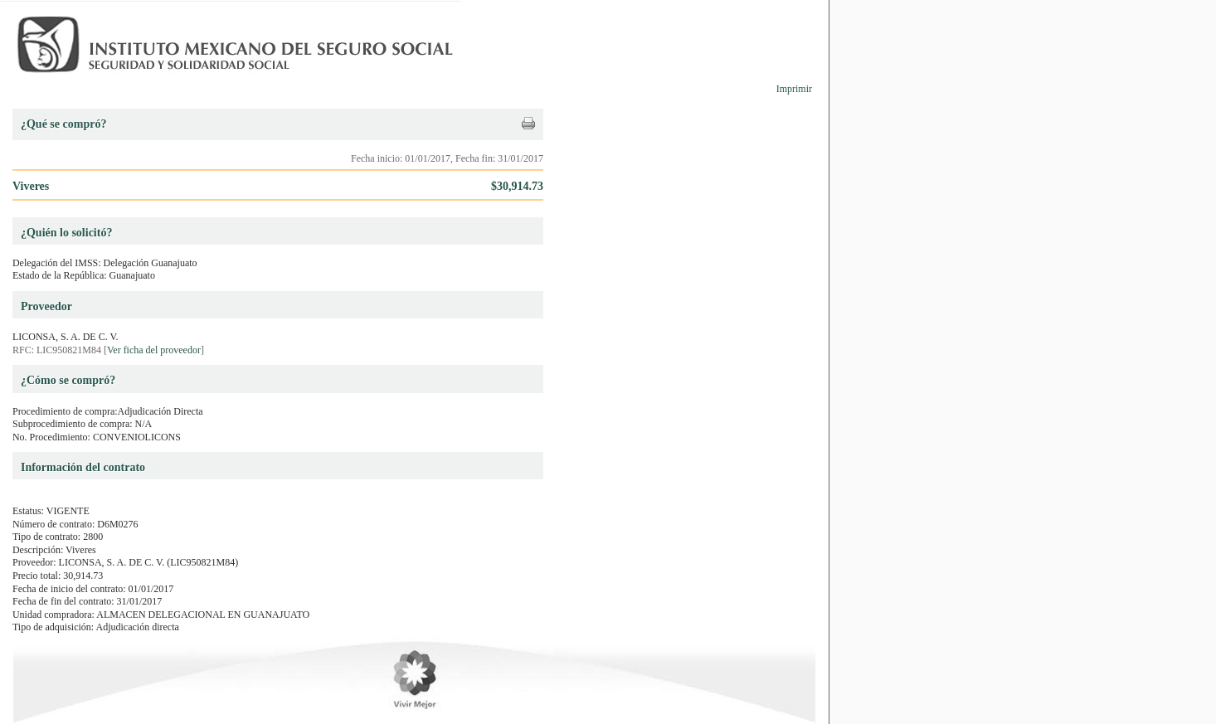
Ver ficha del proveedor (154, 350)
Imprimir (794, 89)
